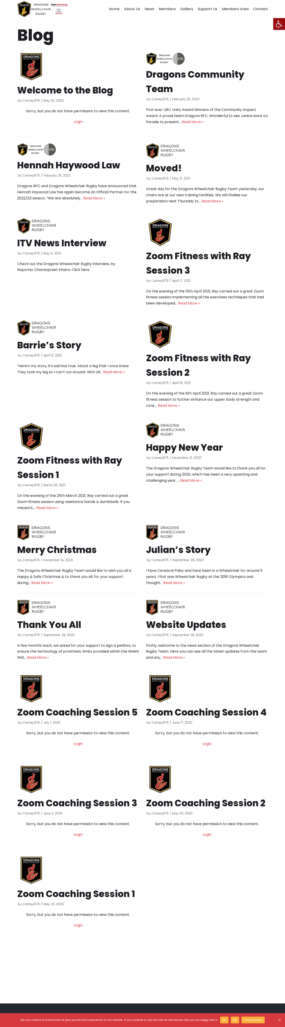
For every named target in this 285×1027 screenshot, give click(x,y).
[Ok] (279, 1020)
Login (78, 121)
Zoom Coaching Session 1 (76, 894)
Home (114, 9)
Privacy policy (253, 1020)
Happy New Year (184, 447)
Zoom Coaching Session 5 (77, 712)
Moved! (164, 168)
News (149, 9)
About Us (132, 9)
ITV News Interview (61, 243)
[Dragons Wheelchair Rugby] (42, 9)
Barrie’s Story (49, 345)
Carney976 (31, 100)
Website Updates (186, 624)
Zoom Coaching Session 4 (206, 712)
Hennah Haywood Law (68, 165)
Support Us (207, 9)
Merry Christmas (57, 549)
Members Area (235, 9)
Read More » (192, 121)
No (235, 1020)
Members (167, 9)
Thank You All (49, 624)
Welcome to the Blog (65, 90)
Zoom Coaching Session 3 (77, 803)
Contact (260, 9)
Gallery (186, 9)
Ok (224, 1020)
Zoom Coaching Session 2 (205, 803)
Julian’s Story (178, 549)
